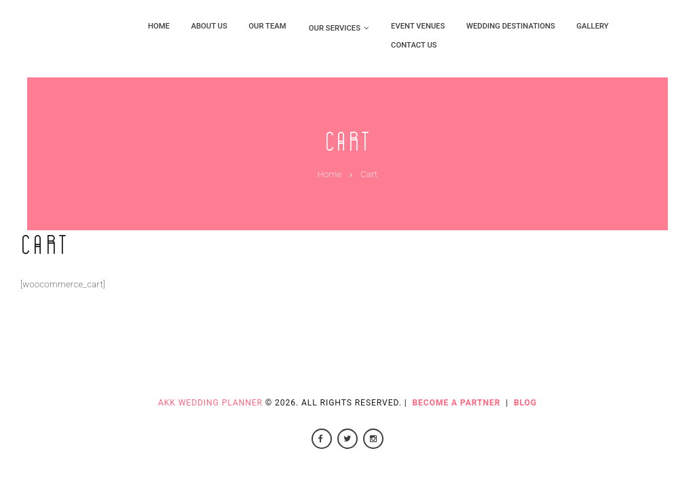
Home (329, 174)
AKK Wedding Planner (210, 403)
